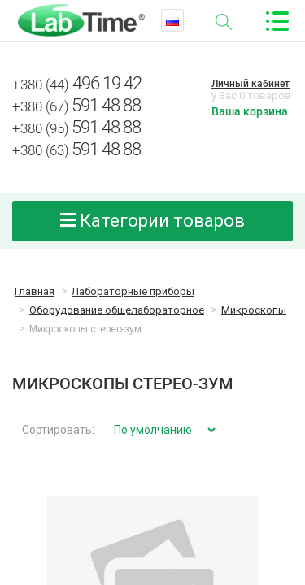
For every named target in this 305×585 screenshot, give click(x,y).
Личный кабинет (250, 83)
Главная (34, 291)
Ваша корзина (249, 111)
